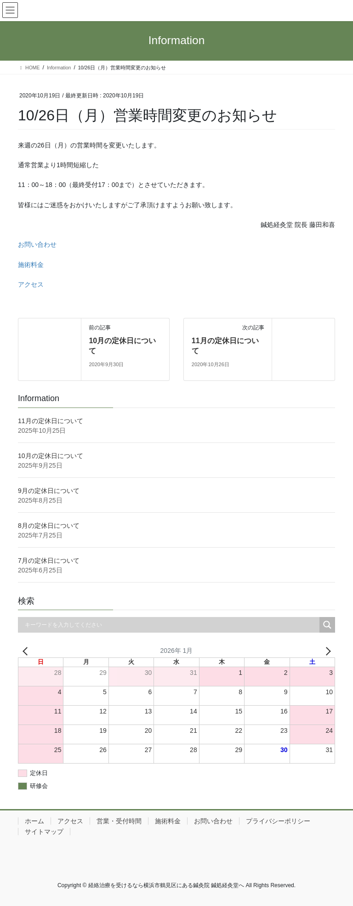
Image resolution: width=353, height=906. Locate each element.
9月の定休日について (49, 490)
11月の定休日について (50, 421)
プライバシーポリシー (278, 821)
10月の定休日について (50, 455)
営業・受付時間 (119, 821)
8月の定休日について (49, 525)
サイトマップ (44, 831)
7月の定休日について (49, 560)
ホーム (34, 821)
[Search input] (171, 625)
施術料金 (31, 264)
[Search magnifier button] (327, 625)
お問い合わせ (37, 244)
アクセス (31, 284)
